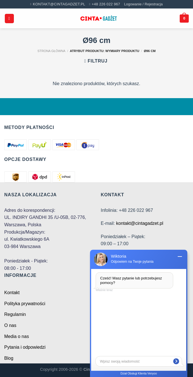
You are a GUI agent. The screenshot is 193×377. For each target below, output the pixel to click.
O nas (10, 325)
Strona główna (51, 51)
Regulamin (15, 314)
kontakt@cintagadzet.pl (139, 223)
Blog (8, 358)
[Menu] (9, 18)
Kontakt (12, 292)
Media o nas (16, 336)
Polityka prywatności (24, 303)
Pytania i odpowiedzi (25, 347)
